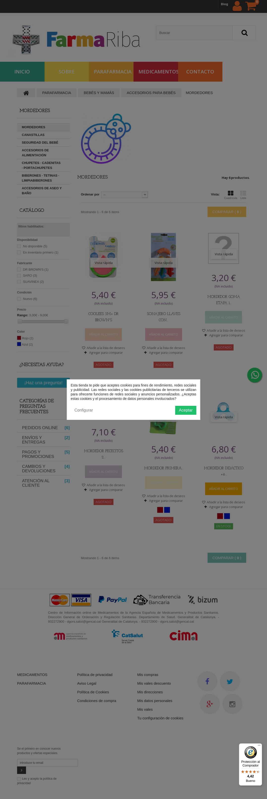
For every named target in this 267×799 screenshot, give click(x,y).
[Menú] (259, 746)
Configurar (84, 410)
